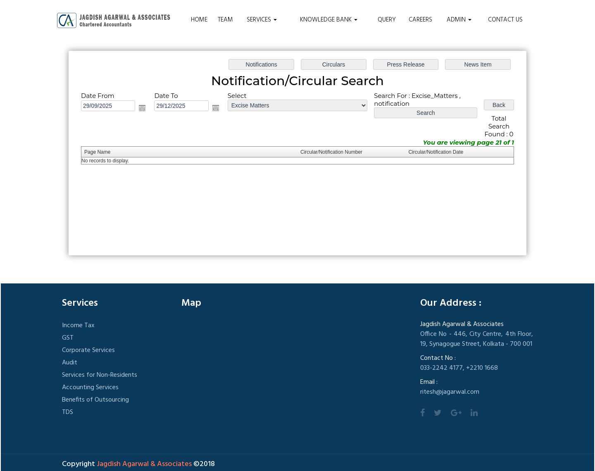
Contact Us (505, 20)
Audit (69, 362)
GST (68, 338)
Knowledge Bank (328, 20)
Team (225, 20)
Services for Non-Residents (99, 375)
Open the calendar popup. (142, 107)
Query (387, 20)
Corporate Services (88, 350)
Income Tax (78, 325)
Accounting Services (90, 387)
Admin (459, 20)
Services (262, 20)
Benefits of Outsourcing (95, 400)
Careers (420, 20)
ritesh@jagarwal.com (449, 392)
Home (199, 20)
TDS (67, 412)
